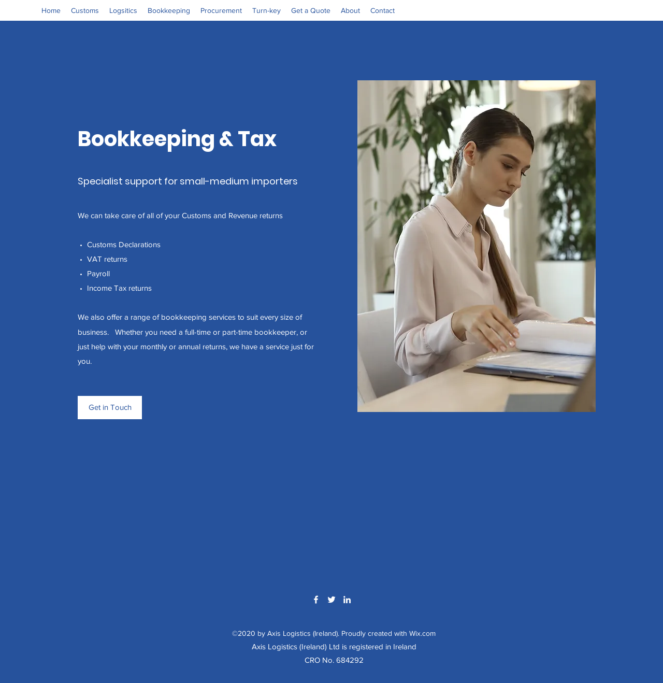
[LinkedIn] (347, 599)
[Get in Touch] (110, 407)
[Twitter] (331, 599)
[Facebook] (316, 599)
